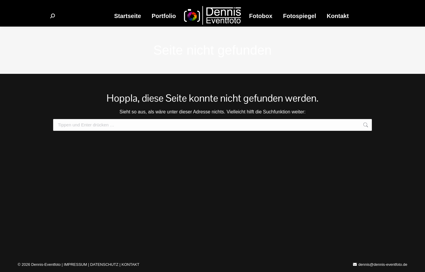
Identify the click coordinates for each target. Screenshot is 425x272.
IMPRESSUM (75, 264)
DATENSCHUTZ (104, 264)
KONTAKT (130, 264)
